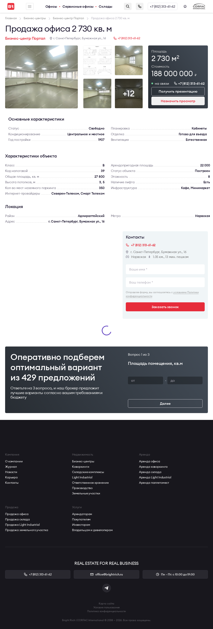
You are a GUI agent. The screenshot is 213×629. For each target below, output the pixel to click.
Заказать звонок (139, 6)
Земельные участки (86, 493)
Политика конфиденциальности (106, 611)
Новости (11, 472)
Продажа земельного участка (26, 530)
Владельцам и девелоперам (92, 530)
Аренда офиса (149, 461)
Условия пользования (106, 607)
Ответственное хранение (90, 483)
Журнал (11, 467)
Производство (82, 488)
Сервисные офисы (78, 6)
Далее (165, 403)
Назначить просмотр (178, 101)
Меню (29, 6)
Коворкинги (80, 467)
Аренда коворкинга (153, 467)
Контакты (12, 483)
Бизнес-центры (83, 461)
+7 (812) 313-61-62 (162, 6)
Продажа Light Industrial (22, 525)
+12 (129, 93)
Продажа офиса (17, 514)
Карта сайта (106, 603)
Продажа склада (17, 519)
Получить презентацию (178, 91)
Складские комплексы (88, 472)
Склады (105, 6)
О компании (14, 461)
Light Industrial (82, 477)
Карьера (11, 477)
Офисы (51, 6)
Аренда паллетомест (154, 483)
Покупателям (81, 519)
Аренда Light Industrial (155, 477)
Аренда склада (150, 472)
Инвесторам (81, 525)
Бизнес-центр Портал (25, 38)
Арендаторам (82, 514)
